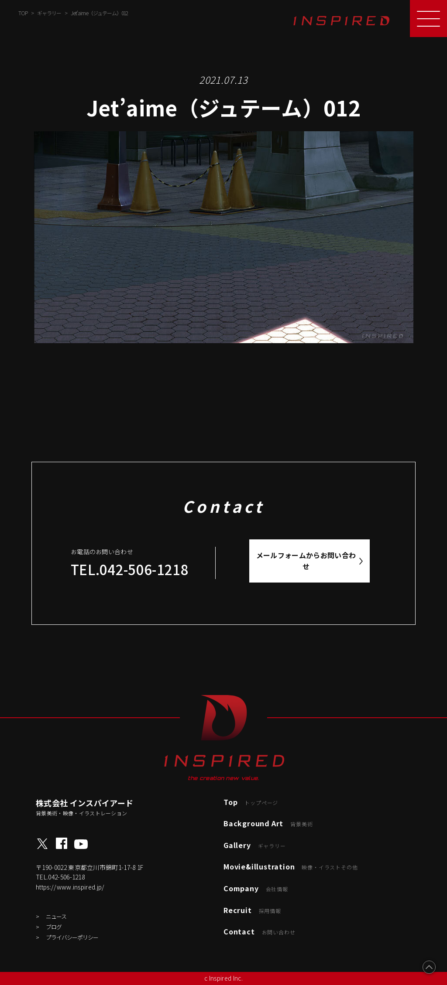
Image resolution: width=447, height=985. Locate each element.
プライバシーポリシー (72, 937)
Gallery (255, 845)
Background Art (268, 823)
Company (256, 888)
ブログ (54, 927)
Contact (259, 931)
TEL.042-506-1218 (130, 569)
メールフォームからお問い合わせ (306, 561)
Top (251, 802)
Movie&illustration (291, 866)
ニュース (56, 916)
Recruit (252, 910)
